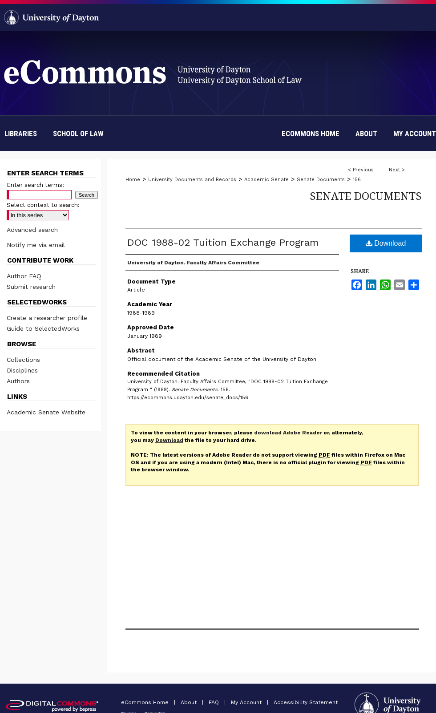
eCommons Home (145, 702)
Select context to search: (43, 205)
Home (132, 179)
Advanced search (32, 229)
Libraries (20, 133)
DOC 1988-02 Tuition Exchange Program (223, 242)
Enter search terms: (35, 185)
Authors (18, 381)
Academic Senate (266, 179)
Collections (23, 359)
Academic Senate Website (46, 412)
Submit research (31, 286)
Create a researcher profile (47, 317)
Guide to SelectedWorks (43, 328)
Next (394, 170)
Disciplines (22, 370)
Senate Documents (321, 179)
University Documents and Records (192, 179)
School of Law (78, 133)
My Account (247, 702)
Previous (363, 170)
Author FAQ (24, 276)
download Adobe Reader (288, 432)
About (189, 702)
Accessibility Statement (306, 702)
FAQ (215, 702)
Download (386, 243)
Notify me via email (36, 244)
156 (357, 179)
